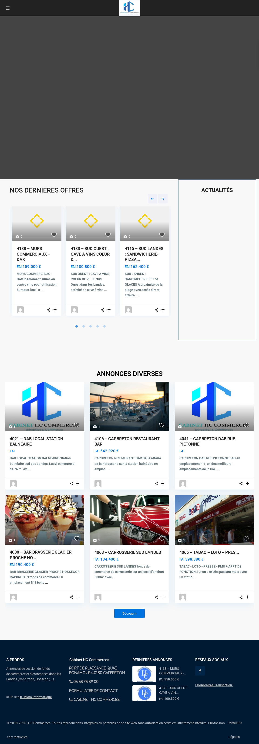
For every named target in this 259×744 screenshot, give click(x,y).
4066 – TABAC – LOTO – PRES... (209, 552)
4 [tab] (97, 326)
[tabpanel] (36, 262)
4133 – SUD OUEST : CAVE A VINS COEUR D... (90, 254)
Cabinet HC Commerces (96, 699)
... (41, 290)
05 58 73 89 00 (86, 681)
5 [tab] (104, 326)
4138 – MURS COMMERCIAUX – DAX (33, 254)
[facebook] (200, 671)
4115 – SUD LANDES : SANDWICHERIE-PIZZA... (144, 254)
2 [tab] (83, 326)
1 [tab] (76, 326)
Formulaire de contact (93, 690)
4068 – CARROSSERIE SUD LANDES (127, 552)
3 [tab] (90, 326)
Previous (152, 198)
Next (163, 198)
